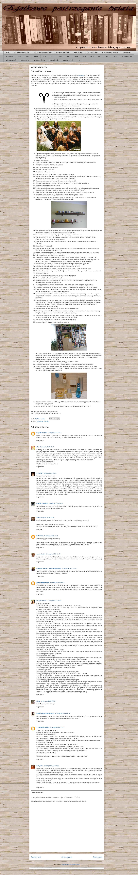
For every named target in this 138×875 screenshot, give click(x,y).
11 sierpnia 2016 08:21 (48, 701)
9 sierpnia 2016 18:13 (47, 447)
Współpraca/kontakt (21, 52)
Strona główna (66, 857)
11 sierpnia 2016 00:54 (54, 601)
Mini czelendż (11, 60)
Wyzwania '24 (127, 56)
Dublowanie (25, 60)
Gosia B (39, 473)
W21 (99, 56)
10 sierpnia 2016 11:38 (53, 554)
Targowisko (127, 52)
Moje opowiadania (63, 52)
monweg (81, 75)
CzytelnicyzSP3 (41, 432)
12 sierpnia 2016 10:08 (62, 713)
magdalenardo (41, 601)
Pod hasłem (78, 52)
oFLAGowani (68, 60)
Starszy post (97, 857)
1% (79, 60)
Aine (38, 517)
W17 (68, 56)
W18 (76, 56)
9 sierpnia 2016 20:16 (56, 503)
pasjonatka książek (42, 582)
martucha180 (40, 554)
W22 (107, 56)
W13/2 (36, 56)
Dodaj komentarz (37, 792)
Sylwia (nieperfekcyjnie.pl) (45, 713)
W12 (19, 56)
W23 (115, 56)
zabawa (46, 421)
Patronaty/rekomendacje (43, 52)
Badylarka (39, 766)
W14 (44, 56)
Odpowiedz (40, 440)
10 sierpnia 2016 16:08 (69, 568)
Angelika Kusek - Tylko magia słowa (48, 568)
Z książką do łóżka (42, 727)
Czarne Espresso (42, 503)
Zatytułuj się (54, 60)
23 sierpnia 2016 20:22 (51, 766)
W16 (60, 56)
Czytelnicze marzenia (110, 52)
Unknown (39, 536)
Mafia (38, 701)
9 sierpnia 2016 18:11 (54, 432)
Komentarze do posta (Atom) (71, 864)
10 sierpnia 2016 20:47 (57, 582)
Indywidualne (93, 52)
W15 (52, 56)
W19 (84, 56)
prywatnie (40, 421)
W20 (92, 56)
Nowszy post (36, 857)
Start (7, 52)
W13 (27, 56)
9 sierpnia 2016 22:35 (47, 517)
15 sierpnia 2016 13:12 (57, 727)
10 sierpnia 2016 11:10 (51, 536)
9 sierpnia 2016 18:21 (49, 473)
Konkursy (9, 56)
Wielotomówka (39, 60)
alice (38, 447)
